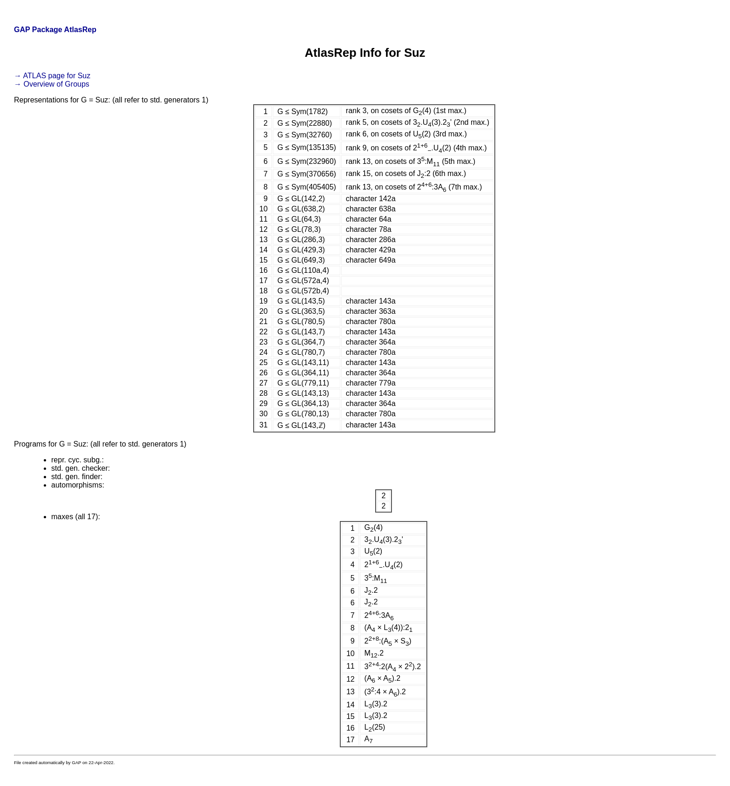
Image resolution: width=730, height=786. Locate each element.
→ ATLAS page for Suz (52, 76)
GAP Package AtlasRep (55, 30)
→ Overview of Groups (51, 84)
